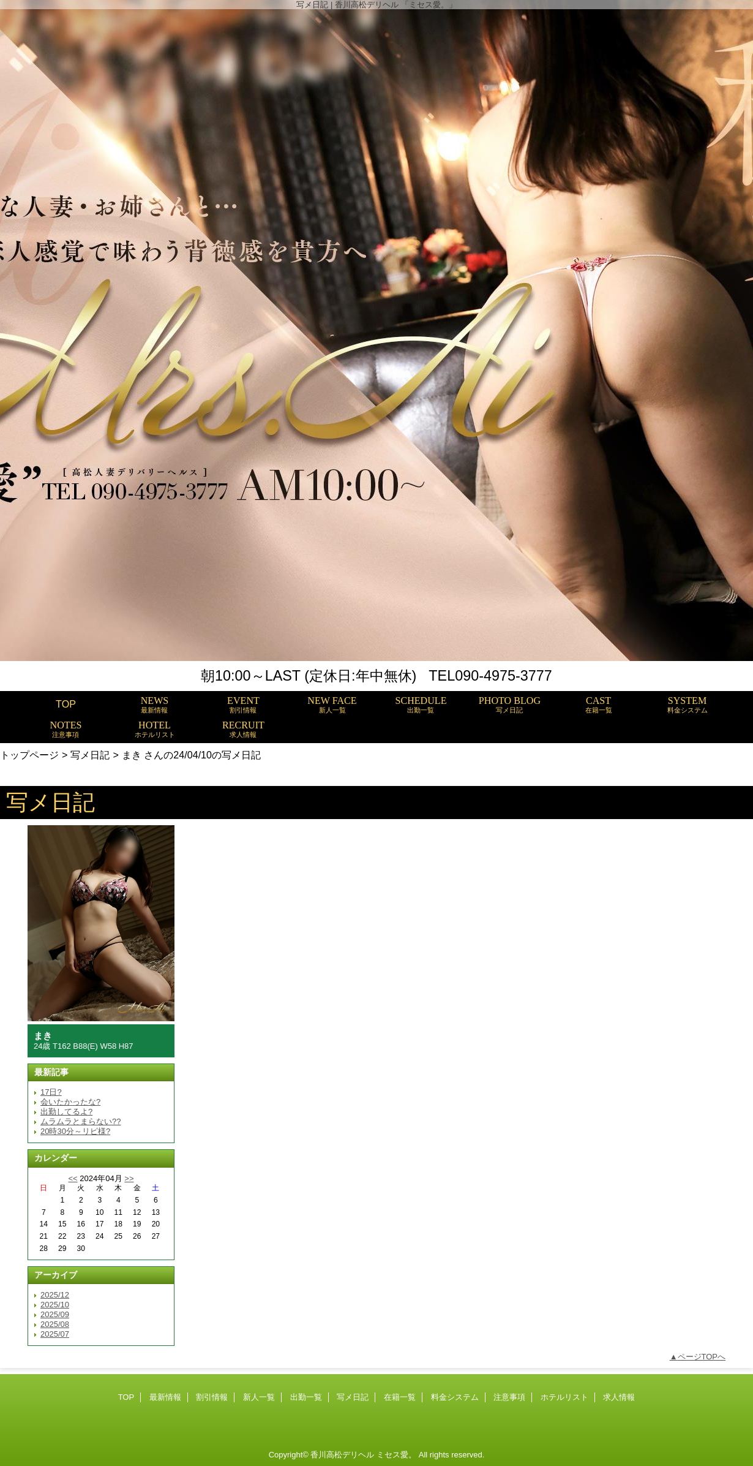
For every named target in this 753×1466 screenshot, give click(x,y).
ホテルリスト (564, 1397)
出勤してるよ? (66, 1111)
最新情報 (165, 1397)
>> (128, 1178)
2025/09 (54, 1314)
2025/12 (54, 1294)
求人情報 (619, 1397)
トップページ (29, 754)
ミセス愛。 (396, 1454)
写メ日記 (90, 754)
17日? (51, 1092)
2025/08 (54, 1324)
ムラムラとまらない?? (80, 1121)
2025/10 (54, 1304)
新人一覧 (259, 1397)
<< (72, 1178)
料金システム (455, 1397)
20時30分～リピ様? (75, 1131)
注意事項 (509, 1397)
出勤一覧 (306, 1397)
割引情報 (212, 1397)
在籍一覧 (400, 1397)
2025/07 (54, 1334)
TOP (66, 703)
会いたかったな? (70, 1101)
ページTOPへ (702, 1356)
